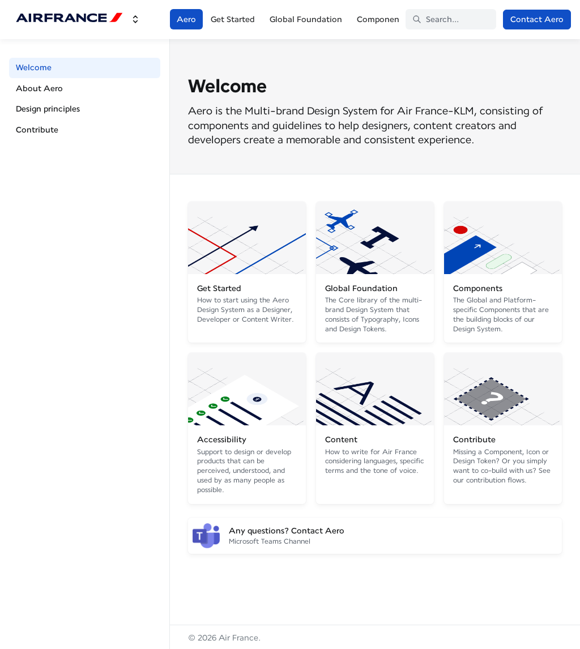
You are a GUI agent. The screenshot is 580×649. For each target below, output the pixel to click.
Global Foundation (306, 19)
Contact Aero (537, 19)
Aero (186, 19)
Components (381, 19)
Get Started (233, 19)
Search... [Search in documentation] (435, 19)
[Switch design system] (135, 19)
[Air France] (69, 19)
